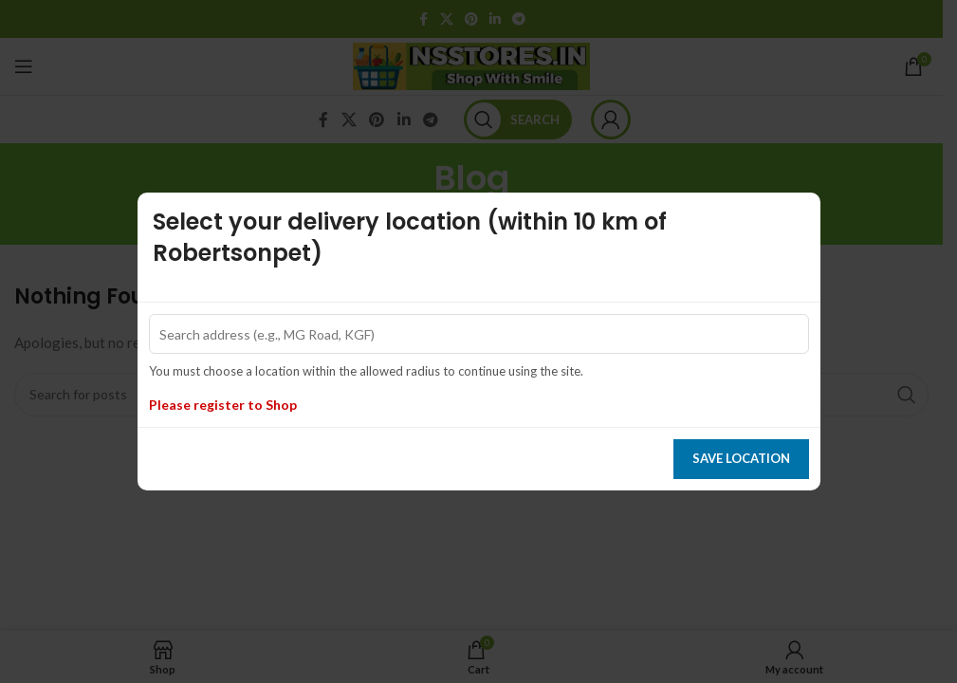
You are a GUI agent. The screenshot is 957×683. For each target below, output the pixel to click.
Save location (741, 458)
